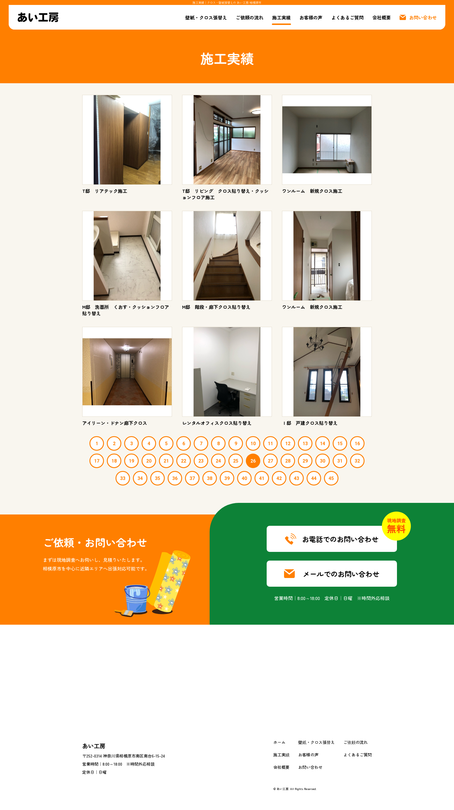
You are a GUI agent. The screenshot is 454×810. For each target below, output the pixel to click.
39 (227, 478)
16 (357, 443)
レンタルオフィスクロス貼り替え (217, 422)
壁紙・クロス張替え (206, 17)
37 (192, 478)
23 (201, 461)
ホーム (279, 742)
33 (122, 478)
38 (209, 478)
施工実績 (281, 17)
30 (322, 461)
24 (218, 461)
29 (305, 461)
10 (253, 443)
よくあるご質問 (347, 17)
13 (305, 443)
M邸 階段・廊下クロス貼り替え (216, 306)
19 (131, 461)
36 (174, 478)
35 (157, 478)
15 (340, 443)
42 (279, 478)
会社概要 (381, 17)
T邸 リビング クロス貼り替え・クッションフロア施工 (225, 194)
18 (114, 461)
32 (357, 461)
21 (166, 461)
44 (313, 478)
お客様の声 (311, 17)
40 (244, 478)
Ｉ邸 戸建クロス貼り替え (310, 422)
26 (253, 461)
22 (183, 461)
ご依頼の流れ (249, 17)
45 (331, 478)
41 (261, 478)
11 (270, 443)
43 (296, 478)
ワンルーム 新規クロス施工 (312, 190)
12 (287, 443)
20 (148, 461)
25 (235, 461)
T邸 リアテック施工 (107, 190)
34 (140, 478)
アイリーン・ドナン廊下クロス (114, 422)
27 (270, 461)
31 (340, 461)
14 (322, 443)
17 (96, 461)
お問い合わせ (310, 767)
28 (287, 461)
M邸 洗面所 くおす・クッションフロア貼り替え (125, 310)
